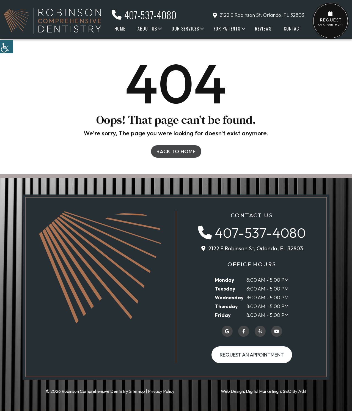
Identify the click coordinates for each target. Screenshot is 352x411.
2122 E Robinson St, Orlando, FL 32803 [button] (258, 15)
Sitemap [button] (137, 391)
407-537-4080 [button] (144, 15)
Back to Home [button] (176, 151)
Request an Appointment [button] (252, 355)
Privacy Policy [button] (161, 391)
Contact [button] (292, 28)
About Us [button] (147, 28)
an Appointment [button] (330, 18)
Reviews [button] (263, 28)
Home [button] (119, 28)
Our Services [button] (185, 28)
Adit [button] (302, 391)
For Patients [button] (227, 28)
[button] (6, 46)
